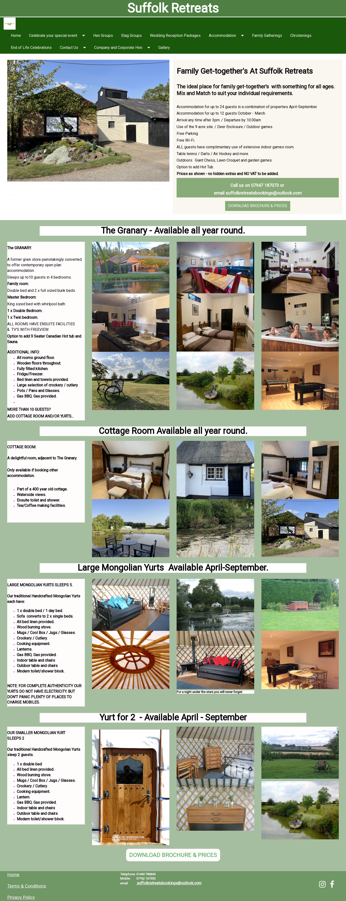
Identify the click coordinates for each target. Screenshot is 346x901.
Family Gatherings (267, 35)
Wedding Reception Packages (175, 35)
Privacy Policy (21, 897)
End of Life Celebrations (31, 47)
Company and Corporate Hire (118, 47)
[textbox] (173, 8)
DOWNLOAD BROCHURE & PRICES (257, 205)
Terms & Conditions (26, 886)
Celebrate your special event (53, 35)
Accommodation (222, 35)
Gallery (164, 47)
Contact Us (69, 47)
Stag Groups (131, 35)
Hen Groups (103, 35)
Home (16, 35)
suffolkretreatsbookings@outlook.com (264, 193)
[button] (85, 36)
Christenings (300, 35)
